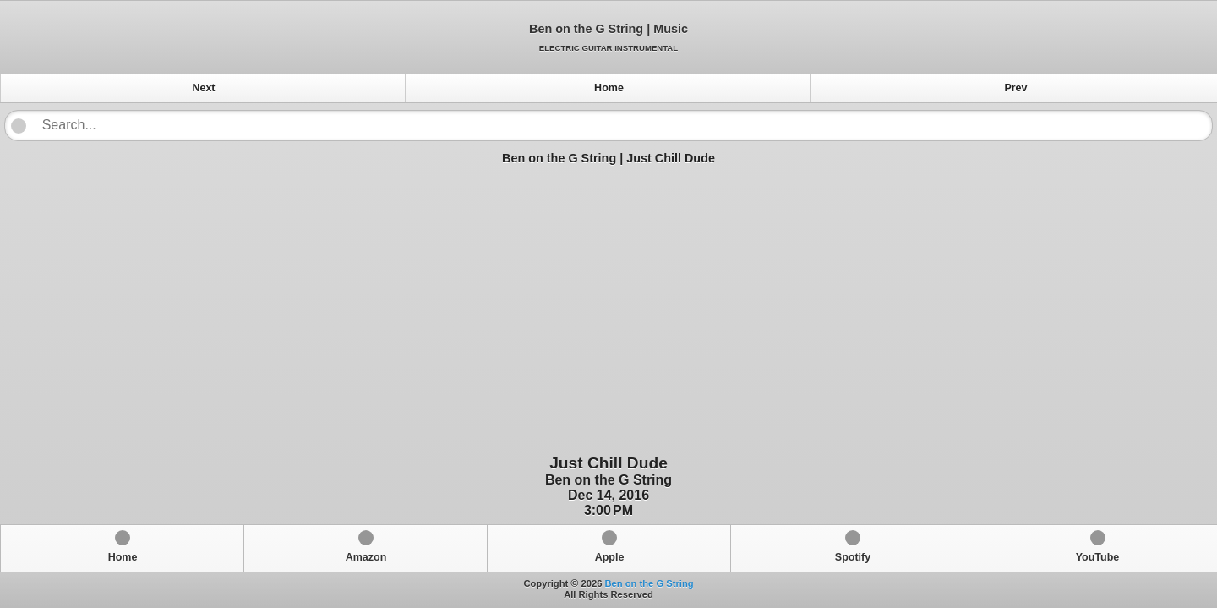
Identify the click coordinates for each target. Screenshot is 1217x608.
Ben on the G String (649, 583)
